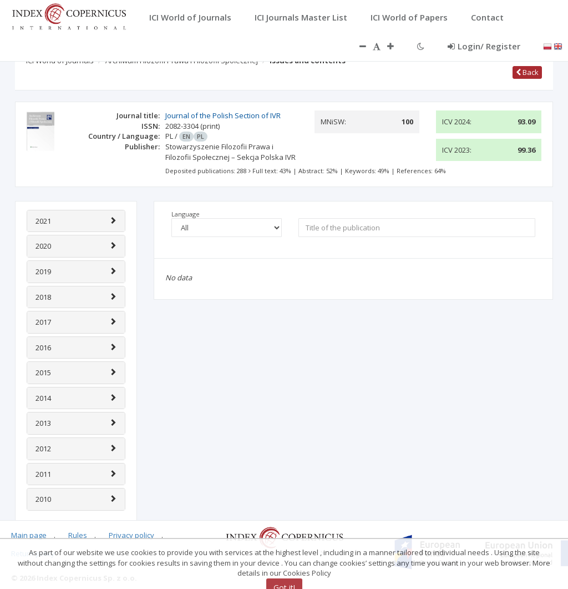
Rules (77, 535)
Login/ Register (484, 46)
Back (527, 72)
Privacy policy (131, 535)
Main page (29, 535)
